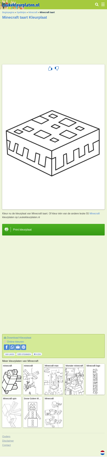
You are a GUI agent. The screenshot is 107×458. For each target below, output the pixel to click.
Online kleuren (15, 341)
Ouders (6, 436)
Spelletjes (21, 12)
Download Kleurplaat (19, 337)
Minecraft (32, 12)
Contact (6, 445)
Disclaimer (8, 441)
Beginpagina (8, 12)
